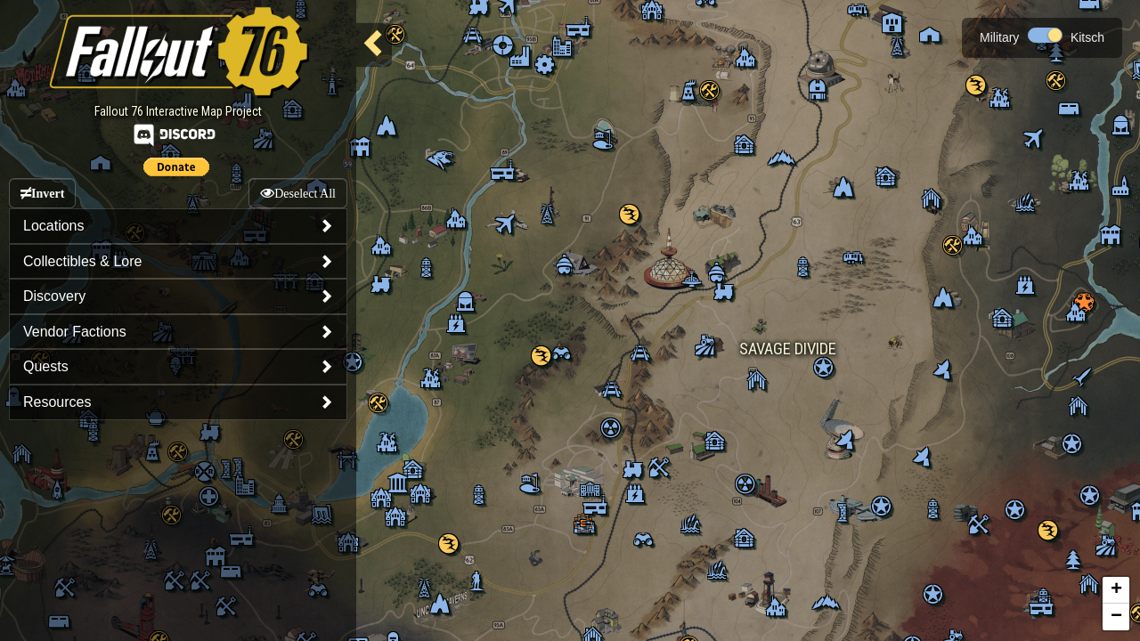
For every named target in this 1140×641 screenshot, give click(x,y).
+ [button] (1116, 590)
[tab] (178, 226)
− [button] (1116, 617)
